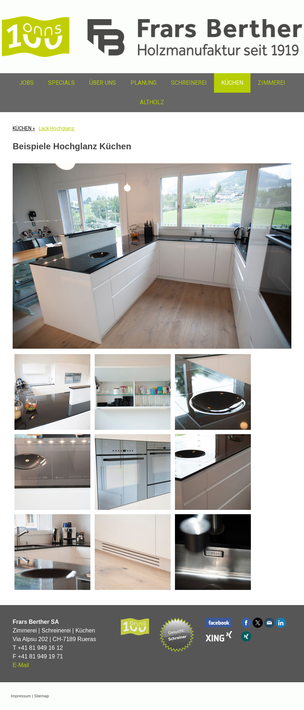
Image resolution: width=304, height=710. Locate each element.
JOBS (26, 82)
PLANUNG (143, 82)
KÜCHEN (232, 82)
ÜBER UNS (102, 82)
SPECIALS (61, 82)
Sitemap (41, 696)
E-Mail (21, 665)
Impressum (21, 696)
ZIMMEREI (271, 82)
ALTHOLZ (152, 102)
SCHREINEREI (189, 82)
